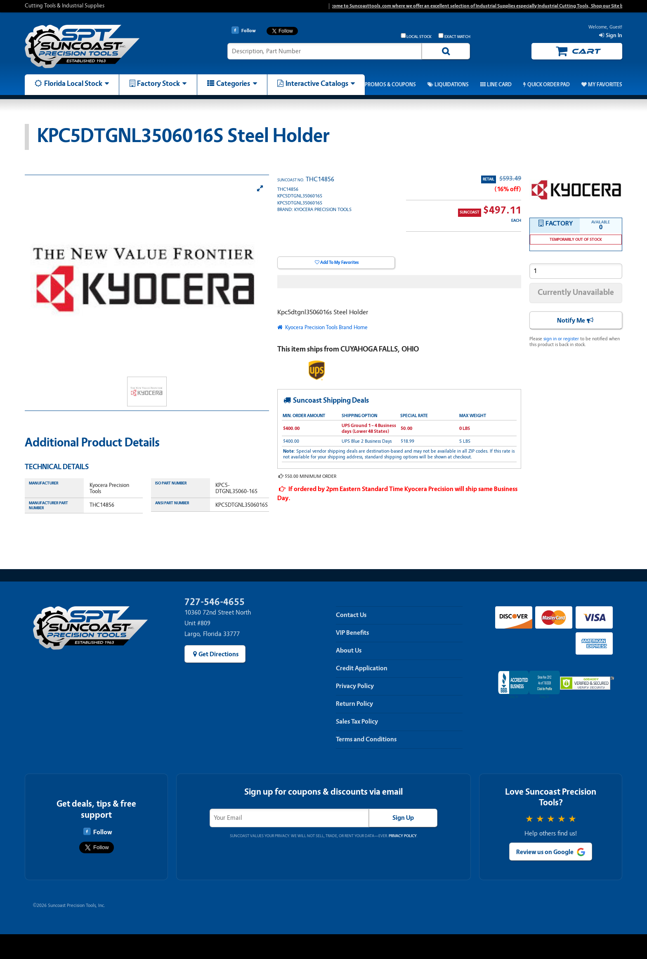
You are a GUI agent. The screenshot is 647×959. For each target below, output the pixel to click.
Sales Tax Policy (357, 721)
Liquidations (451, 85)
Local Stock (416, 36)
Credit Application (361, 668)
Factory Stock (158, 83)
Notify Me (571, 320)
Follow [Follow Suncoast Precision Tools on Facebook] (97, 832)
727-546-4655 (214, 602)
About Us (348, 650)
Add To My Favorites (339, 262)
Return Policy (354, 703)
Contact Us (351, 615)
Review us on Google (545, 852)
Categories (233, 83)
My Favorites (605, 85)
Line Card (499, 85)
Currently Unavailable (576, 292)
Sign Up (403, 817)
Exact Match (454, 36)
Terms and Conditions (366, 739)
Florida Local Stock (73, 83)
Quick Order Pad (548, 85)
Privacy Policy (355, 686)
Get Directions (218, 654)
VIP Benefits (352, 632)
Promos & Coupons (390, 85)
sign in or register (561, 339)
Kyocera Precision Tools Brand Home (326, 327)
